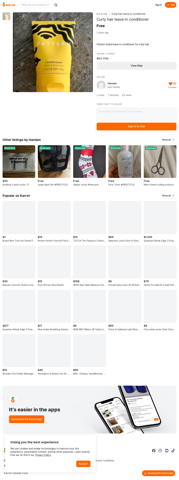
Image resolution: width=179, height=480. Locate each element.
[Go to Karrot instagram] (160, 451)
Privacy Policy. (43, 455)
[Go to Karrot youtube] (167, 451)
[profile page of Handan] (101, 85)
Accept (83, 463)
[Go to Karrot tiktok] (173, 451)
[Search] (55, 5)
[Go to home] (9, 4)
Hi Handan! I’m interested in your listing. (136, 114)
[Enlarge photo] (53, 52)
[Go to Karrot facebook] (154, 451)
